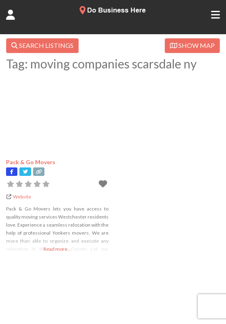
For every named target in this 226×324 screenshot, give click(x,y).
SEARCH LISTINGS (42, 45)
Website (22, 197)
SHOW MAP (192, 45)
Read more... (57, 249)
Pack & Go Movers (30, 162)
